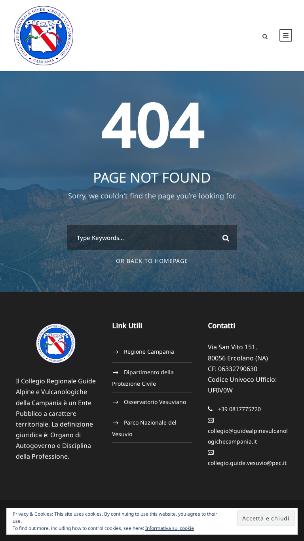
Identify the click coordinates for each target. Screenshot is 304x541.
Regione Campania (149, 351)
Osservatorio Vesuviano (155, 402)
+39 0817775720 (239, 409)
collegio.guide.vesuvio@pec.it (247, 463)
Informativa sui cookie (169, 528)
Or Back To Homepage (152, 261)
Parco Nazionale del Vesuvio (144, 428)
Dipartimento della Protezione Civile (143, 377)
